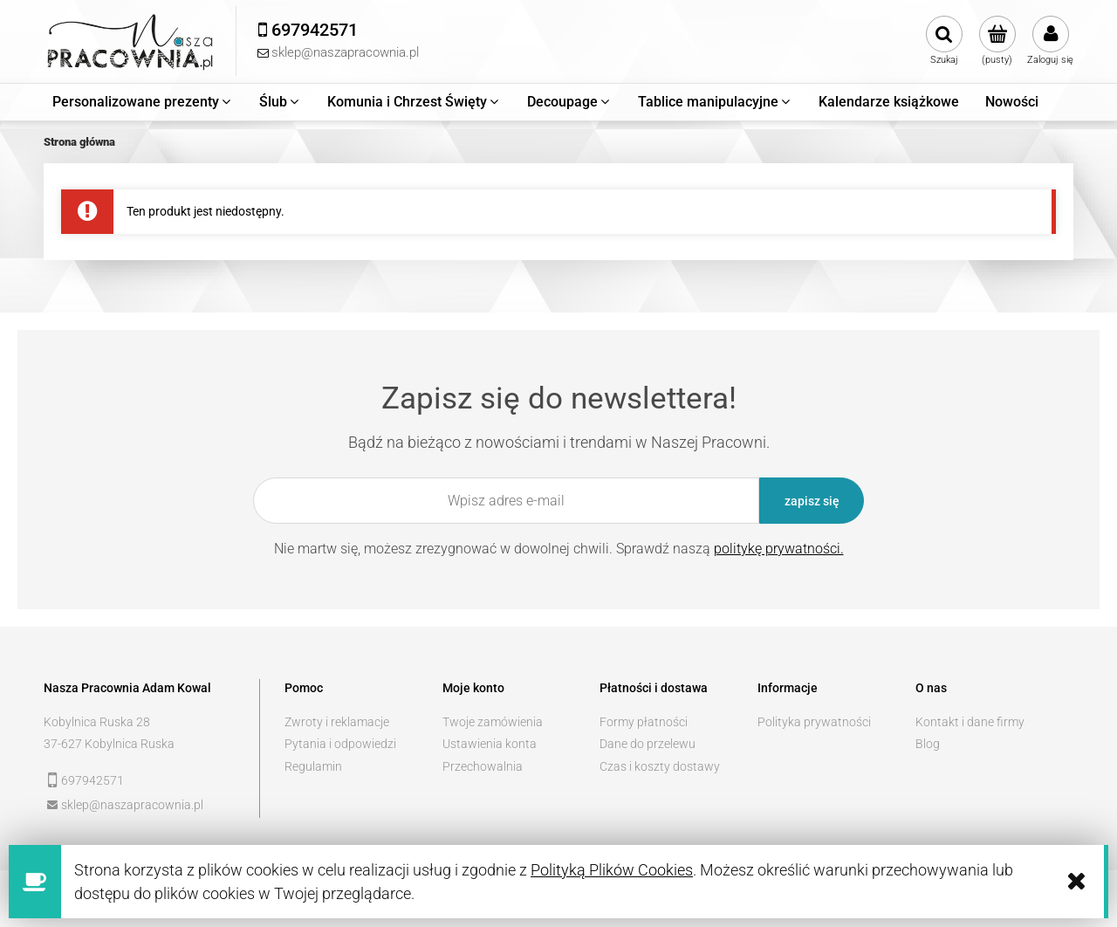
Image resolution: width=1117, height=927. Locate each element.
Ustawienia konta (489, 744)
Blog (927, 744)
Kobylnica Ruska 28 (97, 722)
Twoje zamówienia (492, 722)
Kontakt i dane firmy (969, 722)
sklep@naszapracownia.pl (132, 805)
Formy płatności (644, 722)
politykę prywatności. (779, 548)
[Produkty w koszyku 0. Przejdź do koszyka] (997, 41)
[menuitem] (143, 102)
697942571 (92, 780)
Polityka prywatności (814, 722)
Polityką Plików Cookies (612, 870)
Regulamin (313, 766)
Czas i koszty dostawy (660, 766)
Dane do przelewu (648, 744)
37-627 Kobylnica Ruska (109, 744)
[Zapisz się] (811, 500)
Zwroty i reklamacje (336, 722)
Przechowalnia (482, 766)
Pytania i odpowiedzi (340, 744)
